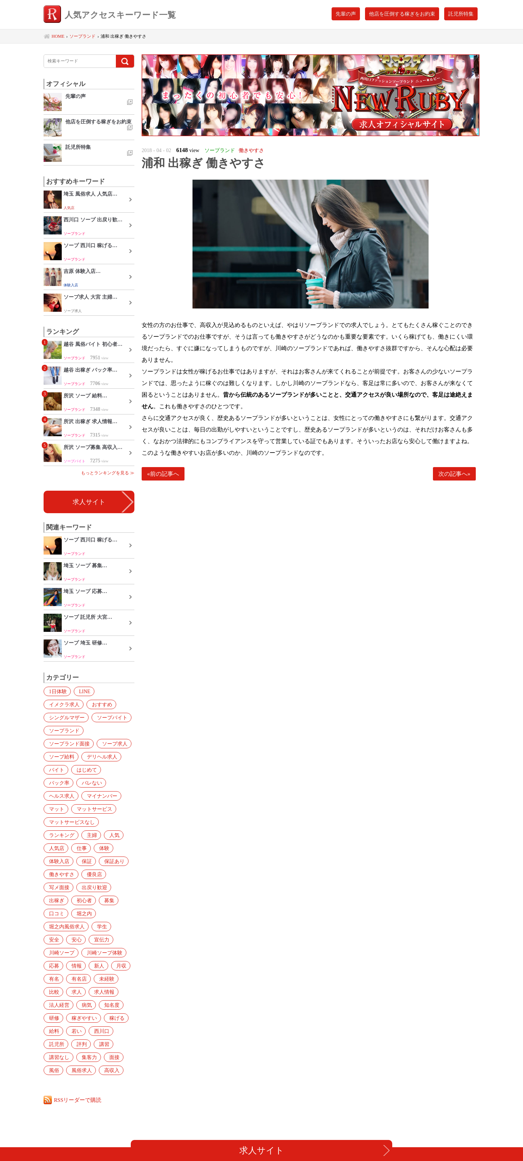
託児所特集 (461, 13)
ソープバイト (109, 717)
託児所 (81, 1031)
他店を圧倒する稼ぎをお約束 (402, 13)
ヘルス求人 (91, 782)
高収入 (55, 1070)
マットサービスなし (70, 822)
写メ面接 (58, 887)
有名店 (118, 965)
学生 (99, 926)
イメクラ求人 (63, 704)
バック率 (115, 769)
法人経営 (89, 991)
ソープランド (63, 730)
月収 (74, 965)
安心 (53, 939)
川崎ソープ (107, 939)
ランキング (60, 835)
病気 (115, 991)
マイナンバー (63, 795)
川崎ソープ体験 (65, 952)
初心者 (81, 900)
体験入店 (58, 861)
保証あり (110, 861)
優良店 (91, 874)
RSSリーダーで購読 (78, 1100)
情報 (120, 952)
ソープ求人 (112, 743)
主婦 (89, 835)
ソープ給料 (60, 756)
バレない (58, 782)
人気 (110, 835)
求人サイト (89, 502)
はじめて (84, 769)
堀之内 (81, 913)
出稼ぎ (55, 900)
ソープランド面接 (68, 743)
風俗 (74, 1057)
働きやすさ (60, 874)
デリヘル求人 (99, 756)
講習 (53, 1044)
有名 (95, 965)
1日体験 (56, 691)
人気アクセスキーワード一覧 (115, 15)
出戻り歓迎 (91, 887)
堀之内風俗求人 (65, 926)
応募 (99, 952)
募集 (105, 900)
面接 (53, 1057)
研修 (79, 1004)
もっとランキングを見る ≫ (107, 473)
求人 (100, 978)
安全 (120, 926)
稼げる (55, 1018)
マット (96, 795)
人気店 (55, 848)
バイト (55, 769)
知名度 (55, 1004)
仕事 (79, 848)
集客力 (107, 1044)
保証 (84, 861)
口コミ (55, 913)
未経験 (55, 978)
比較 (79, 978)
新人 (53, 965)
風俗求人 (100, 1057)
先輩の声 (346, 13)
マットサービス (65, 809)
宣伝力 (76, 939)
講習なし (79, 1044)
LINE (82, 691)
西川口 (55, 1031)
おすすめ (99, 704)
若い (100, 1018)
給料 (79, 1018)
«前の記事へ (163, 474)
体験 (100, 848)
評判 (105, 1031)
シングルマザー (65, 717)
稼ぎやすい (107, 1004)
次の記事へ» (454, 474)
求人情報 (58, 991)
